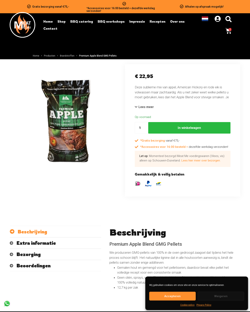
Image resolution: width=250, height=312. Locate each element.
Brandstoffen (67, 55)
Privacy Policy (203, 305)
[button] (145, 107)
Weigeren (221, 296)
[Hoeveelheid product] (141, 128)
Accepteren (172, 296)
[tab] (55, 232)
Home (36, 55)
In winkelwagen (189, 128)
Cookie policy (187, 305)
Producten (49, 55)
